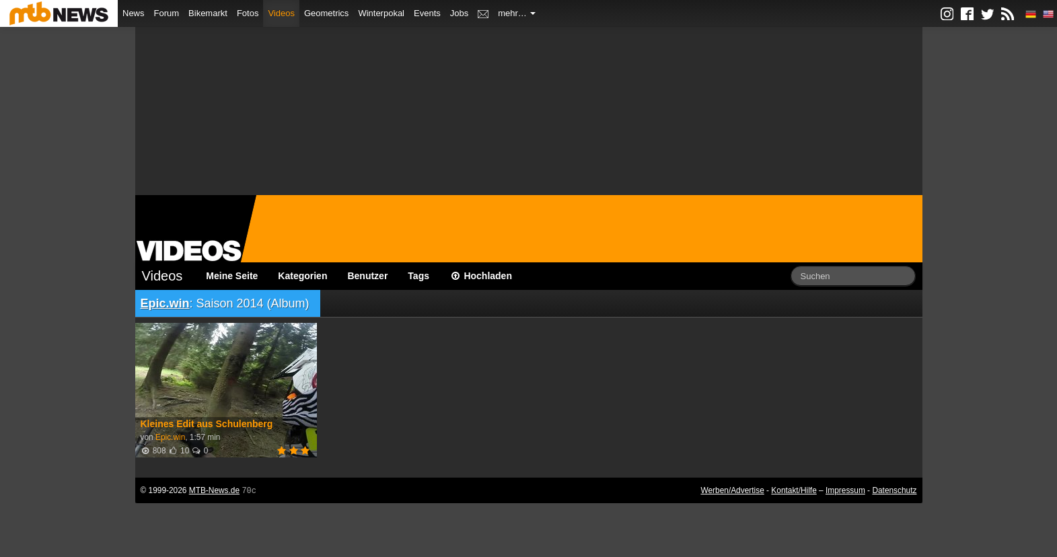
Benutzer (367, 275)
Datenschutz (894, 490)
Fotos (248, 13)
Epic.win (165, 303)
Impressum (845, 490)
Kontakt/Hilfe (793, 490)
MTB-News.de (214, 490)
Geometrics (326, 13)
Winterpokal (381, 13)
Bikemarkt (207, 13)
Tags (418, 275)
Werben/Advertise (732, 490)
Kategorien (302, 275)
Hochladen (480, 275)
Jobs (459, 13)
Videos (281, 13)
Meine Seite (232, 275)
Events (427, 13)
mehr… (517, 13)
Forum (167, 13)
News (133, 13)
